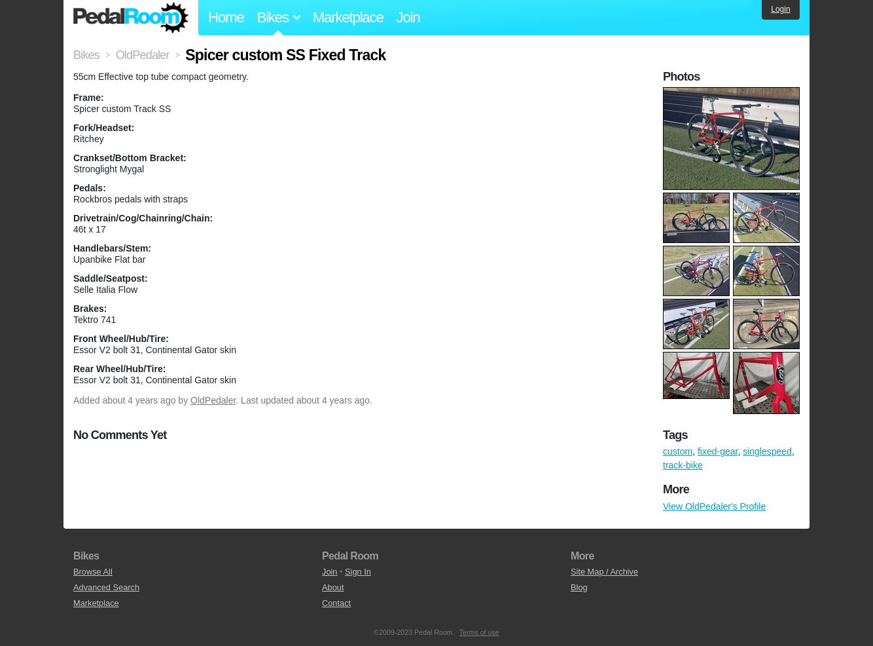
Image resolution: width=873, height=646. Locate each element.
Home (226, 17)
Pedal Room (130, 17)
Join (408, 17)
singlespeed (767, 451)
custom (677, 451)
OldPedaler (213, 400)
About (333, 587)
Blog (579, 587)
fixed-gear (718, 451)
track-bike (683, 465)
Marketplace (348, 17)
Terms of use (479, 632)
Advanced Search (106, 587)
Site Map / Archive (604, 572)
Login (780, 9)
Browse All (93, 572)
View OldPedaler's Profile (714, 506)
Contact (336, 603)
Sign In (358, 572)
